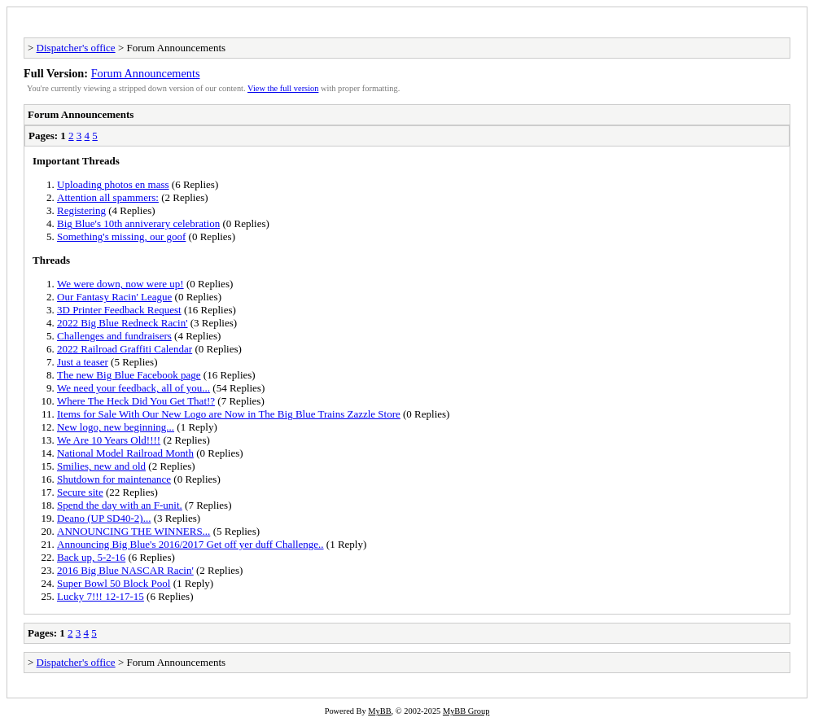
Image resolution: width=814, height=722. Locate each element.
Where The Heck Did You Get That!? (136, 401)
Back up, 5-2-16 (91, 557)
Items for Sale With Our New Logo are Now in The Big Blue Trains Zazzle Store (228, 414)
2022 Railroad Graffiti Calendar (124, 349)
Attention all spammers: (108, 197)
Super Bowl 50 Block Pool (113, 583)
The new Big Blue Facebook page (129, 375)
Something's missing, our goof (121, 236)
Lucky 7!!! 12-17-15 (100, 596)
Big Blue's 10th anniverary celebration (138, 223)
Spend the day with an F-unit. (119, 505)
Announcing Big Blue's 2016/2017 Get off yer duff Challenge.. (190, 544)
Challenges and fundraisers (114, 336)
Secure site (80, 492)
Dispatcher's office (76, 48)
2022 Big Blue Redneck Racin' (122, 323)
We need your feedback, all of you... (133, 388)
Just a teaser (82, 362)
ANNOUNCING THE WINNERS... (133, 531)
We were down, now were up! (120, 284)
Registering (81, 210)
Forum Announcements (145, 73)
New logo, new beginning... (115, 427)
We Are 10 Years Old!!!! (108, 440)
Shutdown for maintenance (114, 479)
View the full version (282, 88)
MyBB (379, 711)
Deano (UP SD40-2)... (104, 518)
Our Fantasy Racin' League (114, 297)
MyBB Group (466, 711)
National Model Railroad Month (125, 453)
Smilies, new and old (101, 466)
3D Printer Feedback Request (119, 310)
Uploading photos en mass (113, 184)
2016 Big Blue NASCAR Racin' (125, 570)
